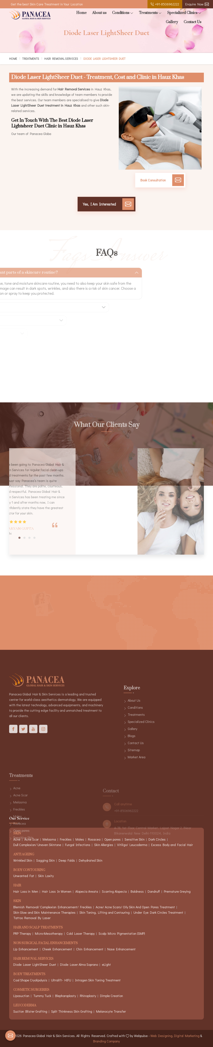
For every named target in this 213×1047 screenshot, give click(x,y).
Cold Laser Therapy (81, 933)
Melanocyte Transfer (111, 1011)
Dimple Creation (111, 995)
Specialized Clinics (184, 12)
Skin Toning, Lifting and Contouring (104, 912)
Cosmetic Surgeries (31, 990)
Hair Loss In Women (56, 891)
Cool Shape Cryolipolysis (30, 980)
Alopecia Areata (86, 891)
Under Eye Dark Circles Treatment (158, 912)
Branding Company (106, 1041)
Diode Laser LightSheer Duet (34, 964)
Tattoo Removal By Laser (32, 918)
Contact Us (192, 22)
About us (99, 13)
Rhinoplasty (88, 995)
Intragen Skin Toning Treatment (98, 980)
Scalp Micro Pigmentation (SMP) (122, 933)
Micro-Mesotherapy (49, 933)
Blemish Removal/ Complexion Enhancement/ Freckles (52, 907)
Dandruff (154, 891)
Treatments (150, 12)
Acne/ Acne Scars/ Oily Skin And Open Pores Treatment (135, 907)
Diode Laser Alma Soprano (79, 964)
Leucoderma (24, 1005)
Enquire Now (197, 4)
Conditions (122, 12)
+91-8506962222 (165, 4)
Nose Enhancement (121, 949)
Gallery (172, 22)
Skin (17, 901)
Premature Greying (177, 891)
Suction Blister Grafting (30, 1011)
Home (81, 13)
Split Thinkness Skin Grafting (71, 1011)
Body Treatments (29, 974)
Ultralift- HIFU (61, 980)
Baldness (137, 891)
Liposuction (21, 995)
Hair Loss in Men (25, 891)
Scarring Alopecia (114, 891)
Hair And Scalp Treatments (38, 928)
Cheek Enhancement (57, 949)
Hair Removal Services (61, 59)
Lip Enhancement (25, 949)
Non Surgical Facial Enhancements (45, 943)
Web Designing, (161, 1035)
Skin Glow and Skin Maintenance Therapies (44, 912)
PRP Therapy (22, 933)
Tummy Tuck (42, 995)
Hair (17, 885)
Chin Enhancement (89, 949)
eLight (106, 964)
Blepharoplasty (65, 995)
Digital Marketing (186, 1035)
